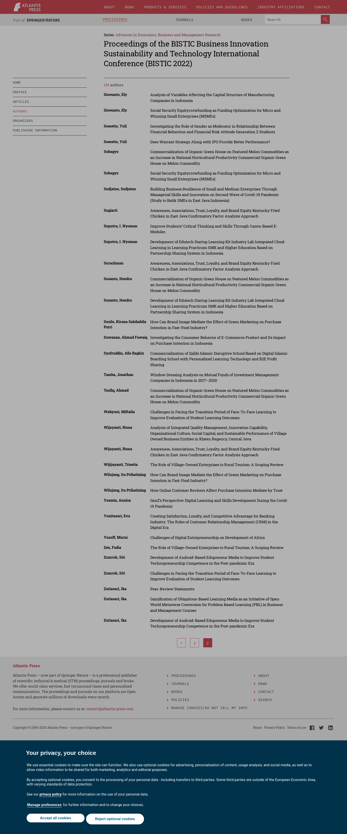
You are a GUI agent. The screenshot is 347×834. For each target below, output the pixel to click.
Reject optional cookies (116, 820)
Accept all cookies (54, 820)
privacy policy (51, 796)
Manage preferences (44, 807)
